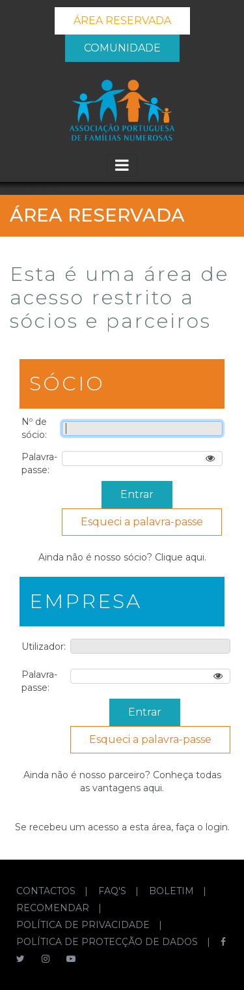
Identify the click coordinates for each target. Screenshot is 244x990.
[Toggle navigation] (122, 165)
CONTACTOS (47, 891)
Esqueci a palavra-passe (142, 522)
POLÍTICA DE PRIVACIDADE (84, 925)
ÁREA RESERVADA (122, 20)
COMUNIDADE (122, 48)
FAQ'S (113, 891)
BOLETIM (173, 891)
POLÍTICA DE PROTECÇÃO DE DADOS (108, 942)
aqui (194, 557)
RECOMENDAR (54, 908)
